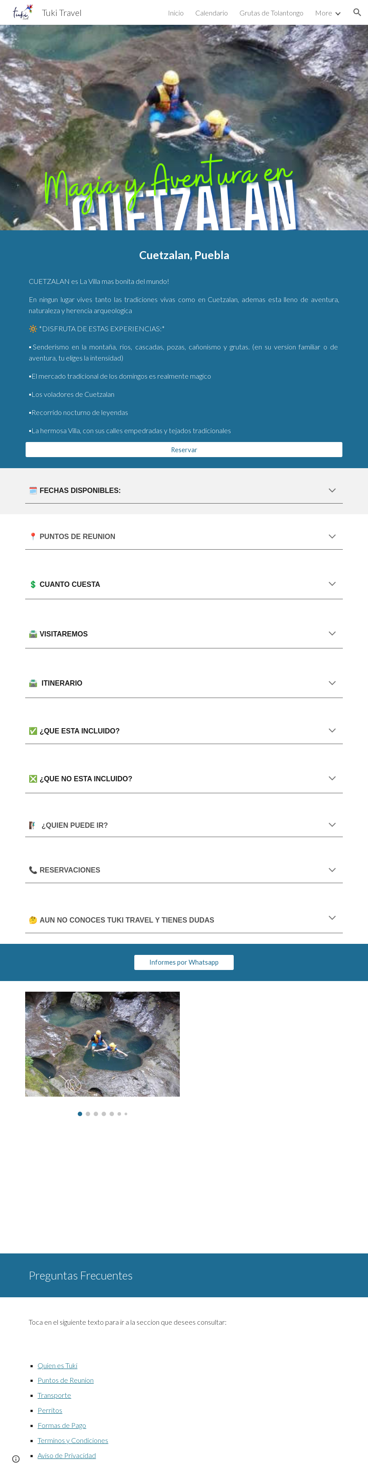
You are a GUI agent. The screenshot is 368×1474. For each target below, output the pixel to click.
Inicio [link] (176, 12)
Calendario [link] (211, 12)
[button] (357, 12)
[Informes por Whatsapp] (184, 962)
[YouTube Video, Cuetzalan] (102, 1190)
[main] (184, 255)
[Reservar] (184, 449)
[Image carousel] (102, 1054)
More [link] (323, 12)
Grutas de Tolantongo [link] (271, 12)
